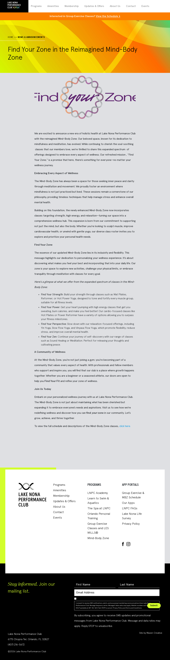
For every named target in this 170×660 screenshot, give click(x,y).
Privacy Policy (131, 523)
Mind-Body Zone (98, 538)
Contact (131, 6)
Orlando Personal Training (98, 516)
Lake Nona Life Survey (132, 516)
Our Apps (128, 503)
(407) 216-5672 (16, 644)
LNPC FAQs (129, 508)
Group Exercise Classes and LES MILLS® (98, 528)
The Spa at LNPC (98, 508)
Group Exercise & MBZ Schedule (133, 495)
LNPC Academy (97, 493)
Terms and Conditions (134, 608)
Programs (36, 6)
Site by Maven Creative (150, 633)
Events (145, 6)
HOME (10, 37)
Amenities (53, 6)
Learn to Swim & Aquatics (98, 500)
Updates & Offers (94, 6)
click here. (125, 426)
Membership (72, 6)
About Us (115, 6)
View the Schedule (107, 16)
